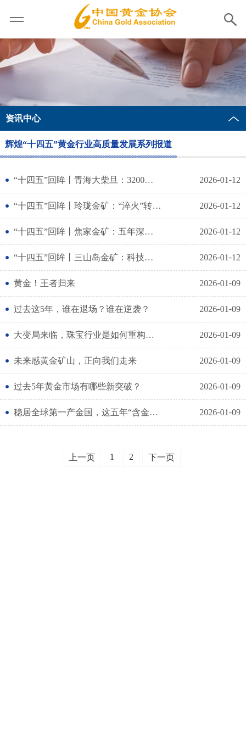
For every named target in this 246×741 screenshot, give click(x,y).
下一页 (161, 457)
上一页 (82, 457)
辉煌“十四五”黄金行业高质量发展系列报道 (88, 144)
